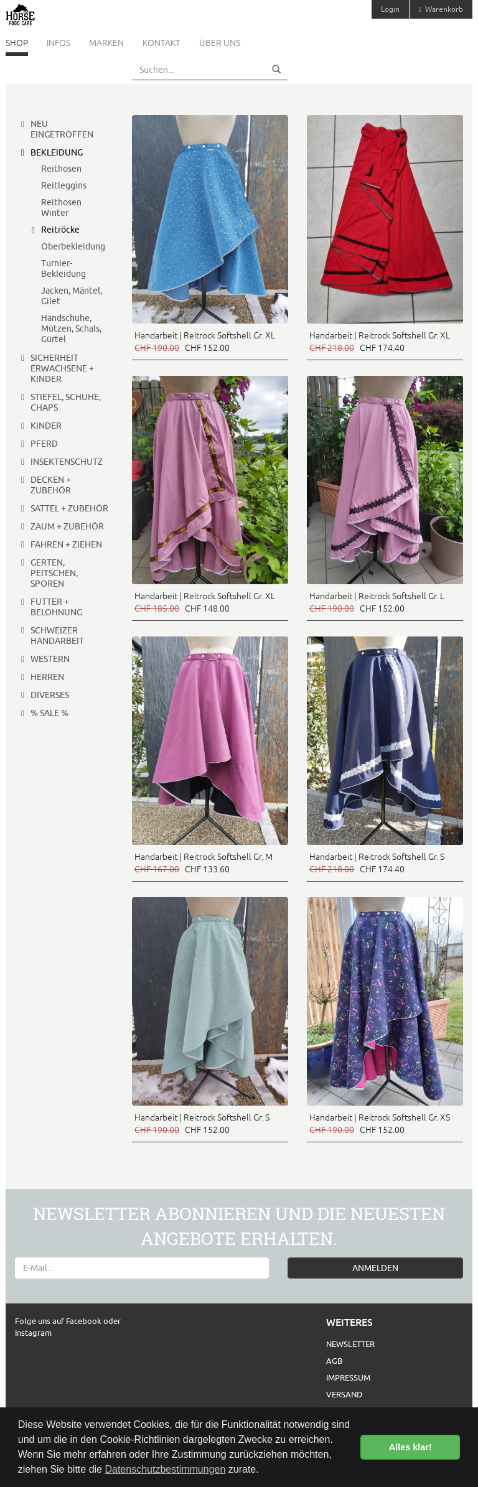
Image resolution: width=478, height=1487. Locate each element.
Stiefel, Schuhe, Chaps (65, 402)
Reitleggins (64, 185)
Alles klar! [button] (410, 1447)
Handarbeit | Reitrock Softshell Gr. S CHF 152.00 (201, 1123)
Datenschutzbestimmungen (165, 1469)
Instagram (33, 1333)
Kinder (46, 426)
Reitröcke (60, 230)
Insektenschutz (66, 462)
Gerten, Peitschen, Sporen (54, 573)
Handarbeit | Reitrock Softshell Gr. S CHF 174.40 (376, 863)
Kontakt (161, 43)
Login (390, 9)
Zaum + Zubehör (67, 526)
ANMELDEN (375, 1268)
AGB (334, 1361)
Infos (58, 43)
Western (50, 659)
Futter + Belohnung (56, 607)
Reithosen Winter (61, 207)
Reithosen (61, 169)
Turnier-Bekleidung (63, 268)
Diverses (49, 695)
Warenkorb (441, 9)
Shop (17, 43)
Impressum (348, 1377)
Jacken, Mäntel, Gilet (71, 296)
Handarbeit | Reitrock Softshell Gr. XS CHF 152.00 (379, 1123)
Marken (106, 43)
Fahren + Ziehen (66, 544)
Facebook (84, 1321)
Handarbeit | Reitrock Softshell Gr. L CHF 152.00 (376, 602)
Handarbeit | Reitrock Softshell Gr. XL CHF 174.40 (379, 341)
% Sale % (49, 713)
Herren (47, 677)
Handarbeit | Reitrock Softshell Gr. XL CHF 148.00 (204, 602)
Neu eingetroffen (61, 129)
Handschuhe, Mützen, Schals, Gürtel (71, 328)
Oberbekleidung (73, 246)
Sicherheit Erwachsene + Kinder (62, 368)
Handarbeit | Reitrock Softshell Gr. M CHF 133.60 (203, 863)
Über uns (219, 43)
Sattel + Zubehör (69, 508)
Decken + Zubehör (50, 485)
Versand (344, 1394)
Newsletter (350, 1344)
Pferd (44, 444)
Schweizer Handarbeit (57, 635)
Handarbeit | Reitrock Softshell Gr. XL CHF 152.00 (204, 341)
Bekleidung (56, 152)
